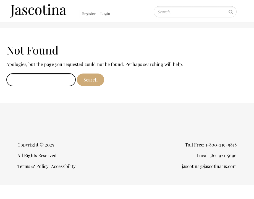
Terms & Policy (32, 166)
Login (105, 13)
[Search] (230, 11)
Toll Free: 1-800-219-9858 (211, 145)
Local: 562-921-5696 (217, 155)
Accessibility (63, 166)
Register (89, 13)
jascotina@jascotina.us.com (209, 166)
